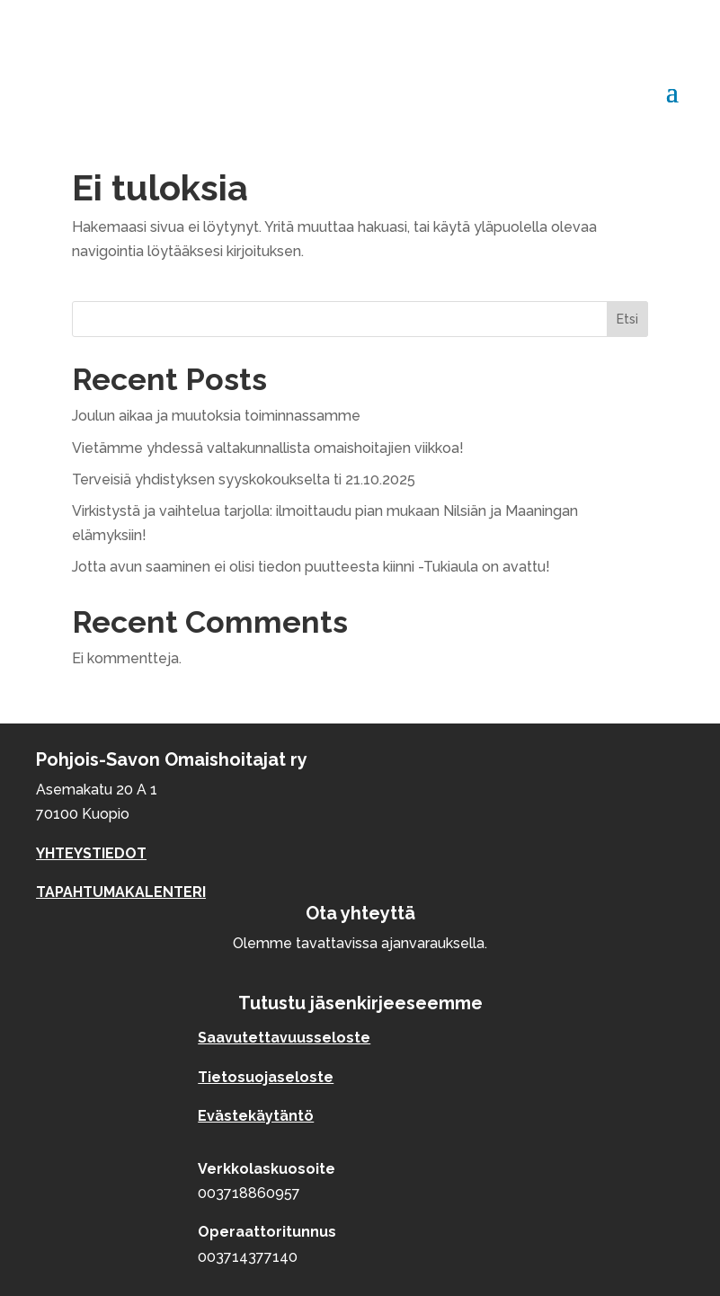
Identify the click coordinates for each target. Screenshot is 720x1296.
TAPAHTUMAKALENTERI (121, 892)
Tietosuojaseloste (265, 1077)
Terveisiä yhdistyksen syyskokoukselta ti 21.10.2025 (243, 479)
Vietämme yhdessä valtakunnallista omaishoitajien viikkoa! (268, 448)
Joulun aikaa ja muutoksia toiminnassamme (216, 415)
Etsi (627, 319)
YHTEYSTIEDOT (91, 853)
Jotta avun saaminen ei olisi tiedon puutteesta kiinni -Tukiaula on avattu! (311, 566)
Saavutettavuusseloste (284, 1037)
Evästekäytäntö (256, 1115)
